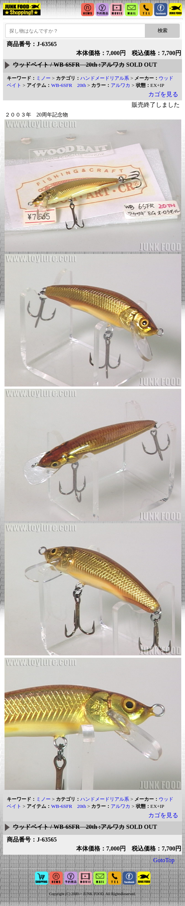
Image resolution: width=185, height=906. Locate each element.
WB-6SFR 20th (68, 85)
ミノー (43, 78)
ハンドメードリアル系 (104, 78)
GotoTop (163, 860)
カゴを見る (163, 94)
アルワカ (120, 85)
